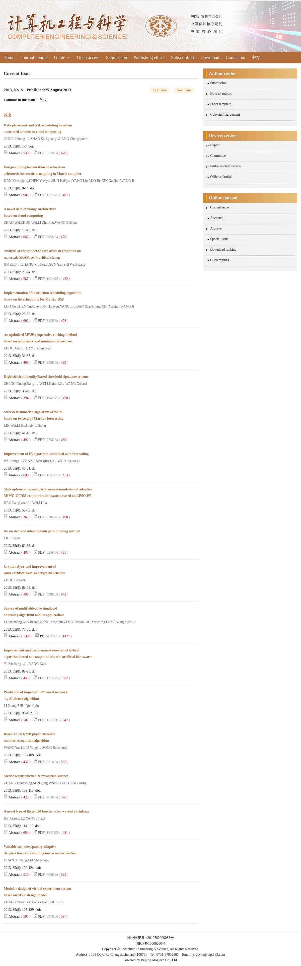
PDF (41, 153)
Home (8, 57)
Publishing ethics (149, 57)
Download (209, 57)
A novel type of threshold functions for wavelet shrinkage (47, 811)
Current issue (219, 207)
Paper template (220, 104)
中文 (256, 57)
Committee (218, 156)
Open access (88, 57)
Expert (214, 145)
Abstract (14, 153)
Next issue (184, 90)
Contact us (235, 57)
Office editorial (221, 177)
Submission (116, 57)
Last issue (160, 90)
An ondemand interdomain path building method (42, 531)
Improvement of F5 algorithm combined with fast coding (48, 454)
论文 (43, 100)
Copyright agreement (225, 114)
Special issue (219, 239)
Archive (215, 228)
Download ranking (223, 249)
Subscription (182, 57)
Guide (61, 57)
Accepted (216, 218)
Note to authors (221, 93)
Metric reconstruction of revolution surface (38, 776)
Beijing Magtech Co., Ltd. (159, 960)
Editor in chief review (225, 166)
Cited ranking (220, 260)
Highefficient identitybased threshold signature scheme (50, 377)
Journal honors (34, 57)
